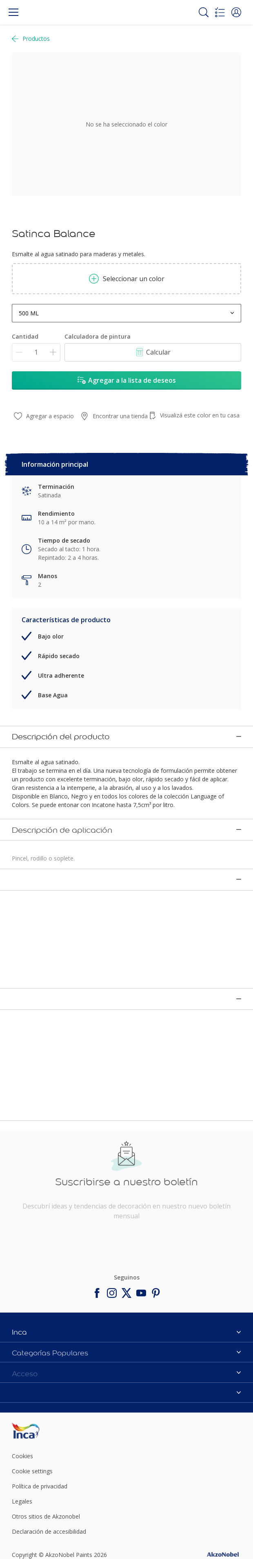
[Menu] (13, 12)
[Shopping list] (220, 12)
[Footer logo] (49, 1380)
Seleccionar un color (126, 279)
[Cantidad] (36, 352)
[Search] (204, 12)
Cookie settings (32, 1420)
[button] (236, 12)
